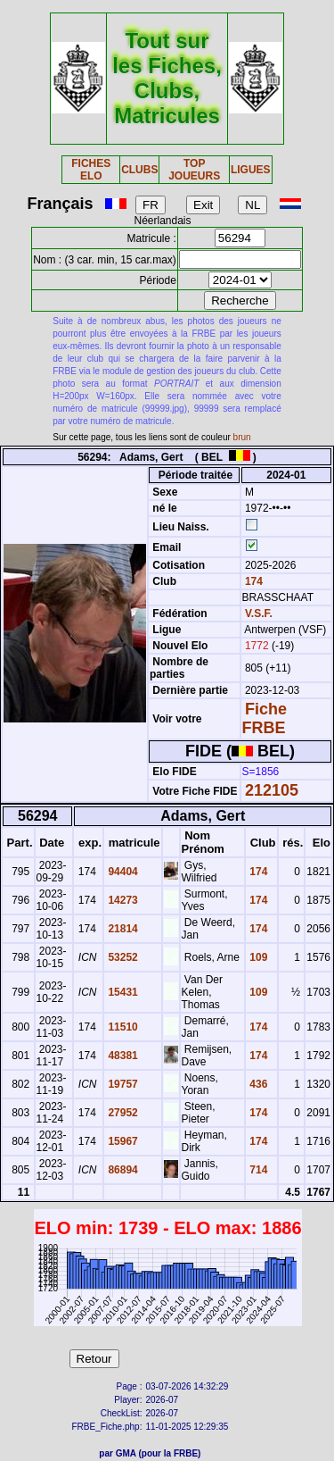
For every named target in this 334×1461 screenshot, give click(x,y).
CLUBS (139, 169)
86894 (121, 1170)
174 (252, 581)
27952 (121, 1112)
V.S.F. (259, 613)
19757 (121, 1084)
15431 (121, 992)
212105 (271, 790)
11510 (121, 1027)
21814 (121, 929)
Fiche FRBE (264, 718)
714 (257, 1170)
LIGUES (251, 169)
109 (257, 957)
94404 (121, 871)
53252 (121, 957)
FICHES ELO (90, 169)
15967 (121, 1141)
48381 (121, 1055)
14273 (121, 900)
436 (257, 1084)
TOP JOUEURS (194, 169)
